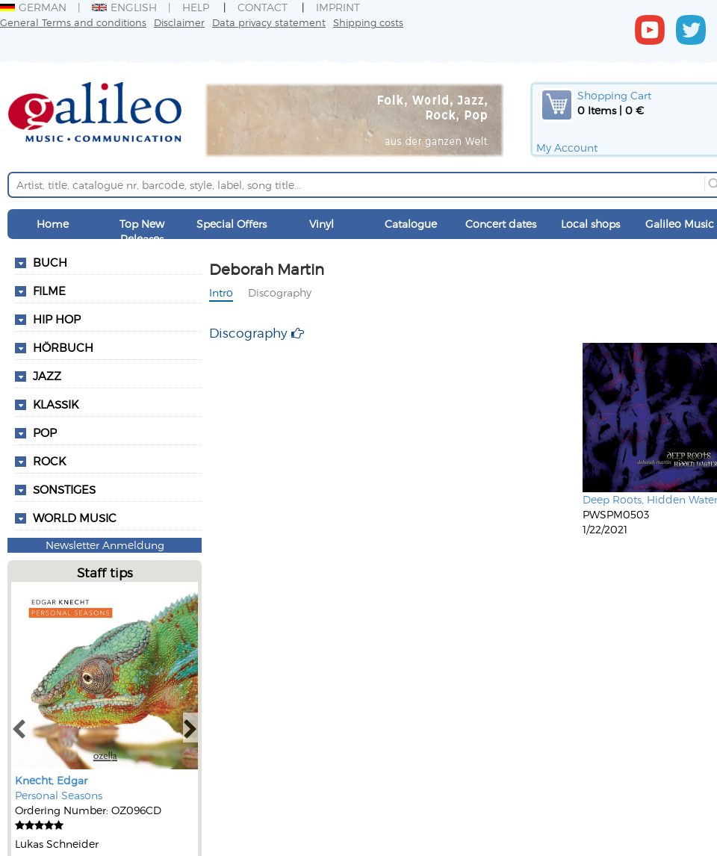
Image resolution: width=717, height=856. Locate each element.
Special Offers (231, 223)
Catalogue (411, 223)
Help (195, 7)
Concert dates (500, 223)
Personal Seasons (58, 795)
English (124, 7)
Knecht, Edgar (51, 780)
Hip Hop (57, 319)
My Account (567, 147)
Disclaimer (179, 22)
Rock (49, 461)
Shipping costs (368, 22)
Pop (45, 432)
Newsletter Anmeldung (105, 545)
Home (53, 223)
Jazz (47, 375)
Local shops (590, 223)
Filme (49, 290)
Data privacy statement (269, 22)
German (33, 7)
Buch (50, 262)
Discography (279, 292)
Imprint (338, 7)
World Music (75, 517)
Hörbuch (63, 347)
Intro (221, 292)
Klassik (55, 404)
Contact (263, 7)
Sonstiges (64, 489)
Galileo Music (679, 223)
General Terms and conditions (73, 22)
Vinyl (321, 223)
